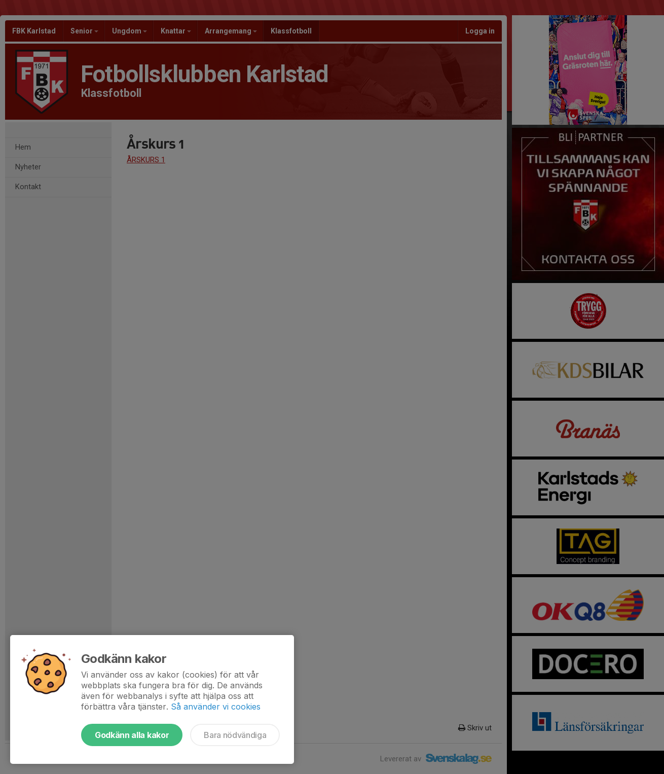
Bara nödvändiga (235, 735)
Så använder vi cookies (216, 706)
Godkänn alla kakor (132, 735)
